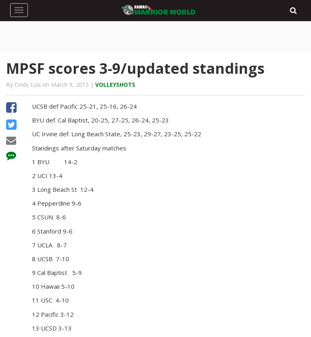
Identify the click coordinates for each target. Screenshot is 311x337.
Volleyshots (115, 84)
